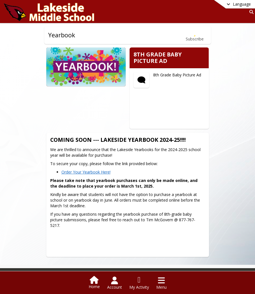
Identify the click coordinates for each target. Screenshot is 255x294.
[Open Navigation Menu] (161, 283)
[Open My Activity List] (139, 283)
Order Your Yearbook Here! (90, 167)
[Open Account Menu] (114, 283)
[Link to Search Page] (250, 12)
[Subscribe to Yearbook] (194, 35)
